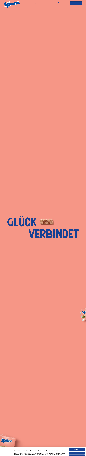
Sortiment (54, 3)
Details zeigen (58, 453)
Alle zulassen (76, 445)
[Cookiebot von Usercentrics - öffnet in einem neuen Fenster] (7, 454)
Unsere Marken (47, 3)
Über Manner (61, 3)
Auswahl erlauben (76, 448)
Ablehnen (77, 452)
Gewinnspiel (40, 3)
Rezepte (67, 3)
